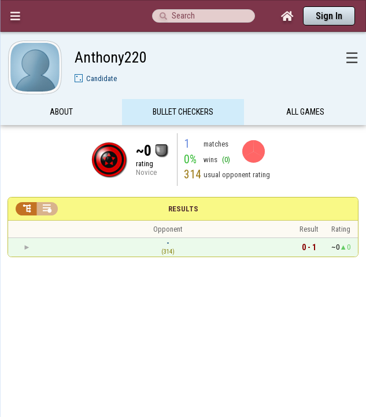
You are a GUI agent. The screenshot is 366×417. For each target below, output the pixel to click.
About (61, 89)
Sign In (329, 15)
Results (183, 186)
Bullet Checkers (183, 89)
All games (305, 89)
